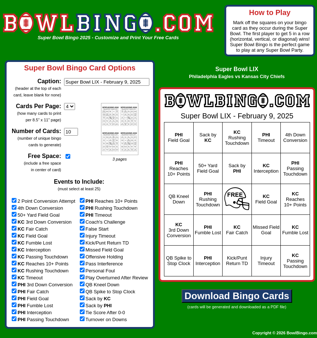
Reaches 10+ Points (40, 264)
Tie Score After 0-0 (102, 312)
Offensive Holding (101, 257)
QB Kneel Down (100, 284)
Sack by (95, 298)
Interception (31, 250)
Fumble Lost (32, 243)
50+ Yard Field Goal (36, 215)
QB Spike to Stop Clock (107, 291)
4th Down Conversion (37, 208)
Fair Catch (30, 229)
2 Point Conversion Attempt (43, 201)
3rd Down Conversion (41, 222)
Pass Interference (101, 264)
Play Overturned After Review (114, 277)
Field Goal (30, 236)
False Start (94, 229)
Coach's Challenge (103, 222)
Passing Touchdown (40, 257)
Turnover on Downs (103, 319)
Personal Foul (97, 270)
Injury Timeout (98, 236)
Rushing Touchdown (40, 270)
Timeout (27, 277)
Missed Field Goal (102, 250)
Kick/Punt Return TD (104, 243)
